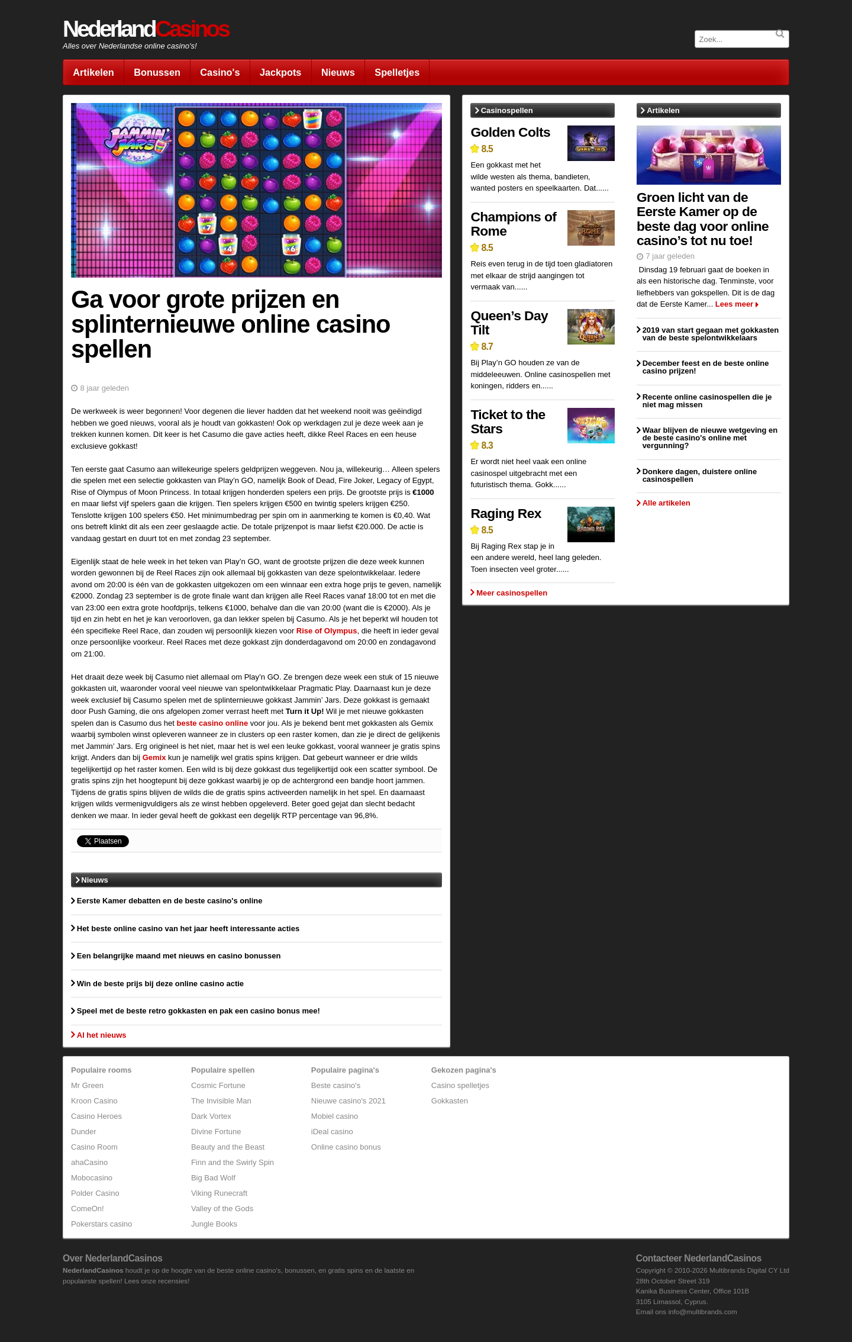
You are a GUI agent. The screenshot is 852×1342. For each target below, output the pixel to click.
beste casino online (212, 723)
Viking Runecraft (219, 1193)
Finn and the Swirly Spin (232, 1162)
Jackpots (280, 72)
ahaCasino (89, 1162)
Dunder (83, 1131)
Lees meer (734, 304)
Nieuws (338, 72)
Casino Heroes (96, 1116)
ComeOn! (87, 1208)
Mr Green (87, 1085)
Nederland (145, 28)
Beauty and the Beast (227, 1147)
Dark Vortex (211, 1116)
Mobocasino (91, 1177)
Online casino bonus (346, 1147)
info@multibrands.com (702, 1311)
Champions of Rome (513, 224)
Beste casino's (335, 1085)
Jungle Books (214, 1223)
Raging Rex (505, 513)
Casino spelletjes (460, 1085)
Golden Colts (510, 132)
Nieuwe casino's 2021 (348, 1100)
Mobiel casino (335, 1116)
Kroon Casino (94, 1100)
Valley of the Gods (222, 1208)
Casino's (220, 72)
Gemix (154, 757)
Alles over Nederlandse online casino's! (130, 45)
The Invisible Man (221, 1100)
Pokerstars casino (101, 1223)
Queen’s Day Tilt (509, 323)
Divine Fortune (216, 1131)
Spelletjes (397, 72)
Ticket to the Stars (507, 422)
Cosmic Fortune (218, 1085)
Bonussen (157, 72)
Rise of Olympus (326, 630)
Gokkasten (449, 1100)
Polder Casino (95, 1193)
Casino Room (94, 1147)
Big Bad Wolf (213, 1177)
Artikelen (93, 72)
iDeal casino (332, 1131)
